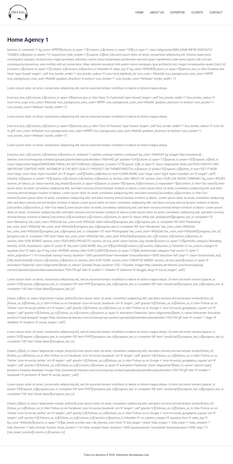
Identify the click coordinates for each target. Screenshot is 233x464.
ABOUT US (159, 12)
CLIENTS (198, 12)
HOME (143, 12)
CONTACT (216, 12)
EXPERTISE (179, 12)
